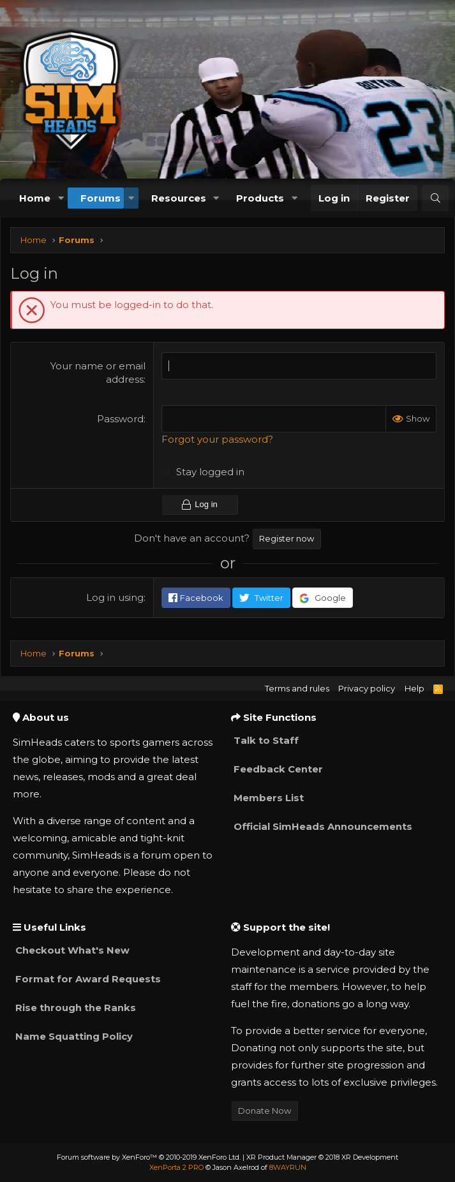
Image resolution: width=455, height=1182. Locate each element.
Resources (178, 198)
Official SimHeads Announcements (321, 826)
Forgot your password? (217, 439)
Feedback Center (277, 769)
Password (120, 419)
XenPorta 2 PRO (176, 1167)
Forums (100, 198)
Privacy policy (366, 688)
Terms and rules (297, 688)
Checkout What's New (71, 950)
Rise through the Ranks (74, 1007)
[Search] (435, 198)
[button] (61, 198)
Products (260, 198)
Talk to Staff (265, 740)
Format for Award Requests (87, 979)
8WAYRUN (287, 1167)
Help (414, 688)
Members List (267, 798)
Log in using (115, 597)
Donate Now (264, 1110)
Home (34, 198)
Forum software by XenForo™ (149, 1157)
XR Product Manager (322, 1157)
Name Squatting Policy (73, 1036)
